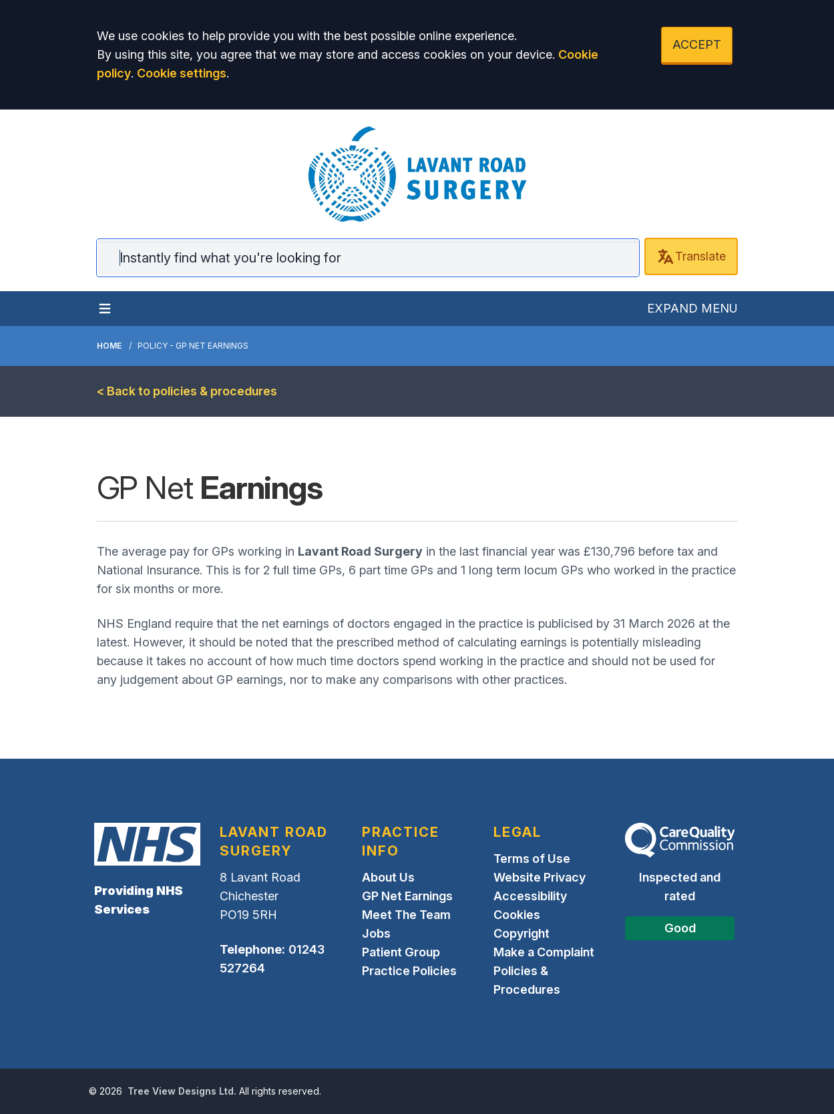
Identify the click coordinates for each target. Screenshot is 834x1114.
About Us (388, 877)
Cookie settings (181, 73)
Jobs (376, 933)
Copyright (521, 933)
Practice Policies (409, 971)
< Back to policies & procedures (187, 391)
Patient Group (401, 952)
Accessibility (530, 896)
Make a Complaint (543, 952)
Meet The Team (406, 915)
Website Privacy (539, 877)
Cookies (516, 915)
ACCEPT (696, 44)
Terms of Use (531, 859)
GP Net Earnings (407, 896)
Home (109, 346)
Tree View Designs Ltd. (182, 1091)
